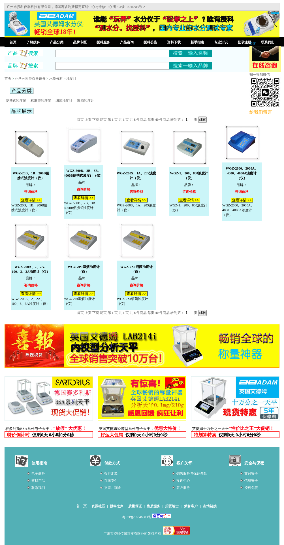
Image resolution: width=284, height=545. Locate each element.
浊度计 (71, 79)
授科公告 (150, 42)
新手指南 (197, 42)
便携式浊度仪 (16, 101)
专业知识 (221, 42)
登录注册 (244, 42)
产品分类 (56, 42)
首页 (13, 42)
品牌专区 (80, 42)
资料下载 (174, 42)
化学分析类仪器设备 (30, 79)
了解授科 (33, 42)
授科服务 (103, 42)
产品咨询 (127, 42)
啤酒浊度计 (85, 101)
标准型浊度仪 (41, 101)
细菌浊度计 (63, 101)
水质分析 (56, 79)
